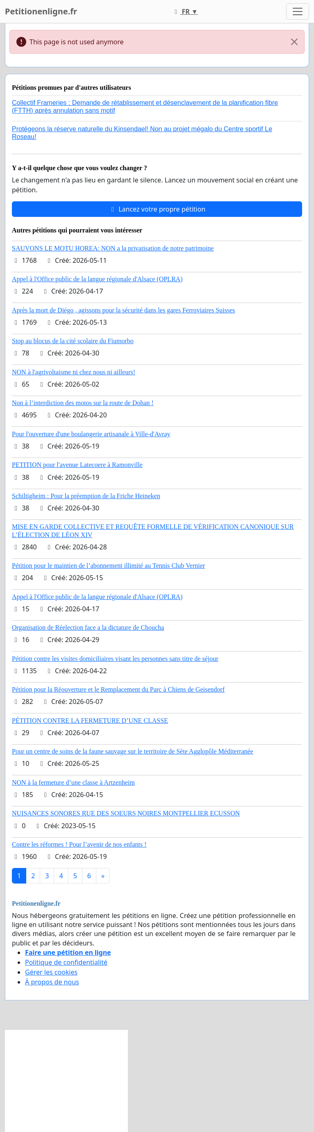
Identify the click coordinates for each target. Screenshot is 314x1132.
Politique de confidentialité (66, 962)
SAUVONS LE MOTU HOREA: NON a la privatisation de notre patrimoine (113, 248)
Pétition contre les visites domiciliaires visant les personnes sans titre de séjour (115, 658)
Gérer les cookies (51, 972)
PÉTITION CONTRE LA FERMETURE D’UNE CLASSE (90, 720)
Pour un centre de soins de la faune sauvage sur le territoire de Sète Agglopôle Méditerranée (132, 751)
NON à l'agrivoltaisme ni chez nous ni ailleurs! (73, 372)
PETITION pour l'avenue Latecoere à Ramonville (77, 464)
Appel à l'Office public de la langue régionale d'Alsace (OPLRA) (97, 279)
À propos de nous (52, 981)
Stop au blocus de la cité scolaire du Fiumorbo (73, 340)
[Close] (294, 41)
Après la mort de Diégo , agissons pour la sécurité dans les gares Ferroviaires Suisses (123, 310)
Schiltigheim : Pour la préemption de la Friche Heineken (86, 495)
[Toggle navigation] (297, 11)
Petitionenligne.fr (41, 11)
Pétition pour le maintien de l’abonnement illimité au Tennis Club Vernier (108, 565)
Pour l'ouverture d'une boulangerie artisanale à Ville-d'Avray (91, 433)
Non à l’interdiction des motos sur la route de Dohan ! (83, 402)
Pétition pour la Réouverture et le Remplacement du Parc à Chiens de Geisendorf (118, 689)
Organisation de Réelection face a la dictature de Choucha (88, 627)
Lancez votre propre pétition (157, 209)
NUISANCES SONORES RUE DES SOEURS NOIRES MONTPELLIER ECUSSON (126, 813)
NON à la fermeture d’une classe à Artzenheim (73, 782)
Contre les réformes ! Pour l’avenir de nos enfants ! (79, 844)
